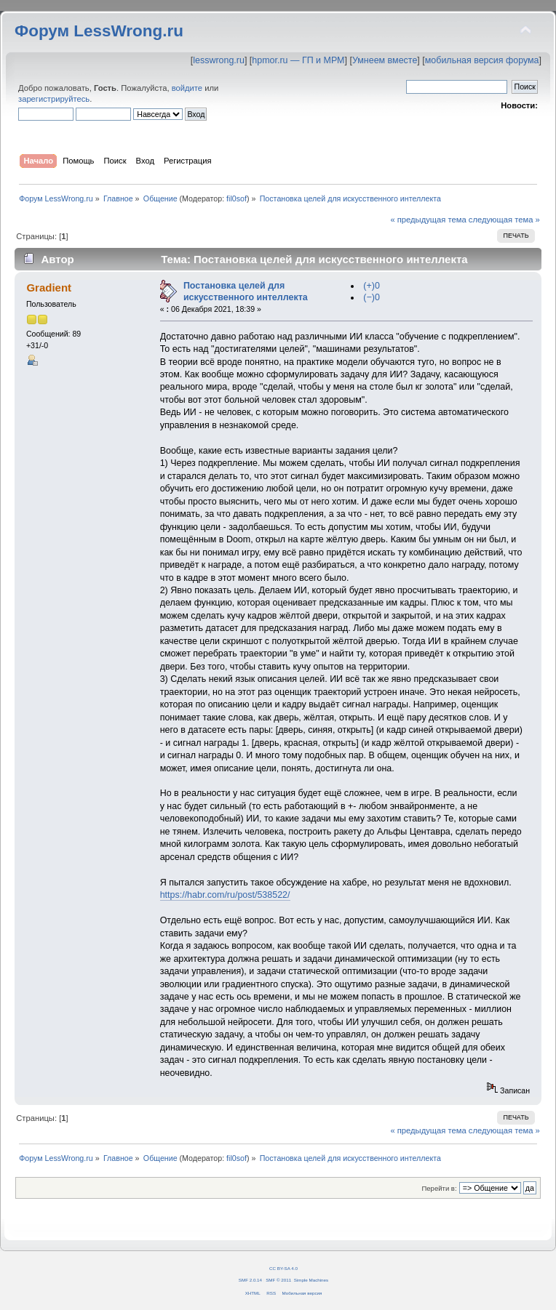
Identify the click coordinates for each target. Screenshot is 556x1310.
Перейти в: (438, 1188)
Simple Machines (311, 1279)
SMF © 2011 (278, 1279)
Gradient (48, 287)
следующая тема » (504, 219)
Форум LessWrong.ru (99, 31)
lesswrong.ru (219, 60)
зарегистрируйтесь (54, 99)
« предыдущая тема (428, 219)
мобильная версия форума (482, 60)
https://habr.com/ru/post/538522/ (225, 895)
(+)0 (371, 286)
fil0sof (236, 198)
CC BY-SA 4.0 (283, 1268)
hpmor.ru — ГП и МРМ (298, 60)
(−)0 (371, 297)
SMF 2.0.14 (250, 1279)
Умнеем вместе (384, 60)
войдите (187, 88)
